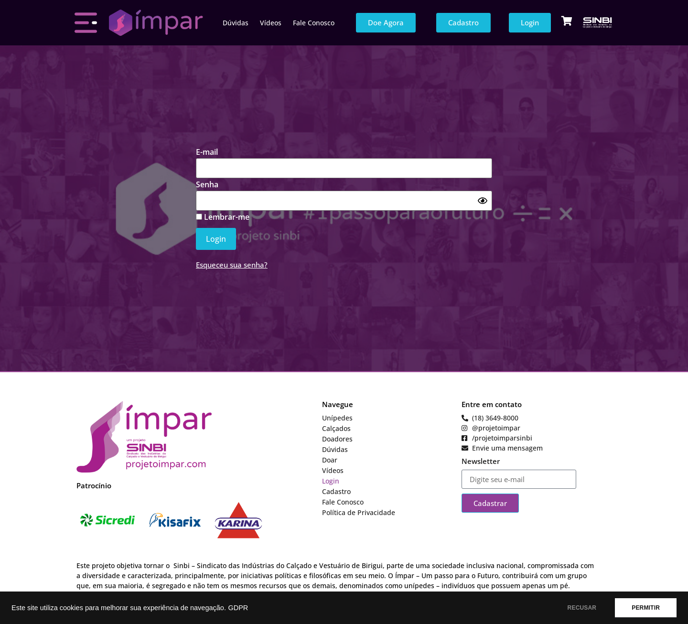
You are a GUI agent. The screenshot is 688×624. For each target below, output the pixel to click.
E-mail (207, 152)
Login (330, 480)
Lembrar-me (222, 217)
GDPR (238, 608)
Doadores (337, 438)
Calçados (336, 428)
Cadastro (336, 491)
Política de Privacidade (358, 512)
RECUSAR (582, 607)
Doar (329, 459)
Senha (207, 184)
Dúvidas (235, 22)
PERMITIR (646, 607)
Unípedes (337, 417)
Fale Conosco (313, 22)
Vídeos (270, 22)
